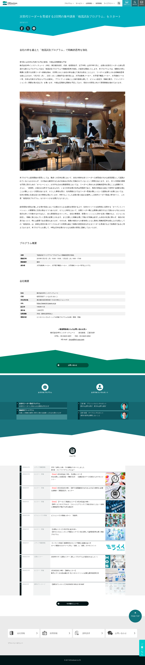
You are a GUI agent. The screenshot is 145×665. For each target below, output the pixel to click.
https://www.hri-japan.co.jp (46, 303)
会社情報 (21, 633)
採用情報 (99, 3)
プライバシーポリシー (15, 643)
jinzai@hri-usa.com (76, 339)
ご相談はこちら (142, 648)
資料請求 (86, 633)
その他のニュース (72, 604)
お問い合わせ (72, 365)
